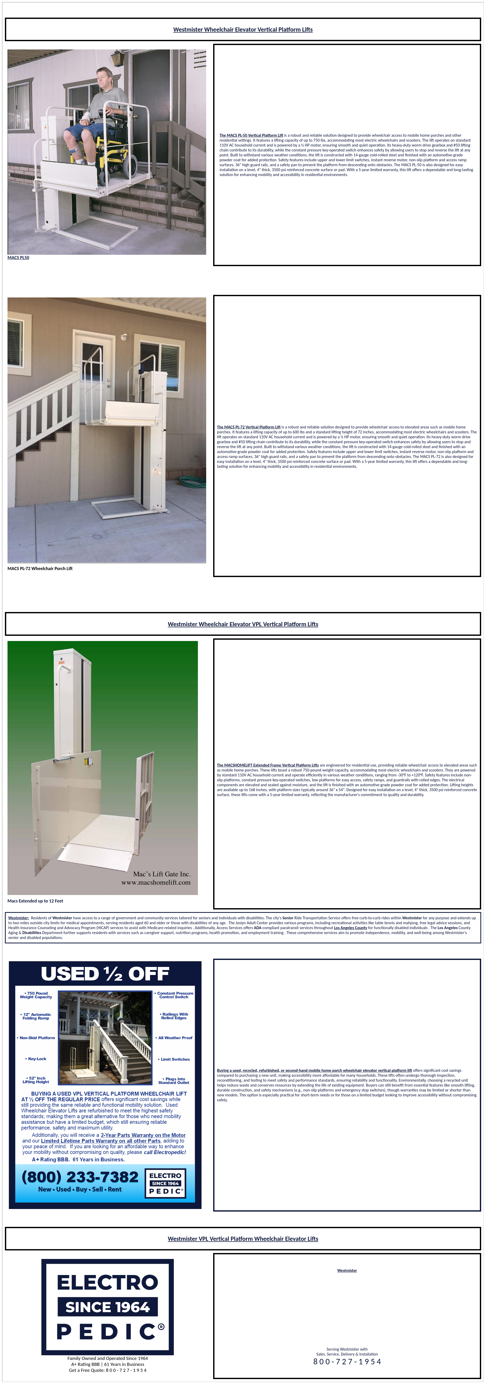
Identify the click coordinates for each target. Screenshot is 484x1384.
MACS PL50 (18, 257)
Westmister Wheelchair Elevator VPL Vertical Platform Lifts (243, 624)
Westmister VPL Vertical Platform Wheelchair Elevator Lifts (243, 1238)
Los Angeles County (350, 927)
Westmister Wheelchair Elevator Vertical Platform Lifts (243, 29)
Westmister (347, 1270)
